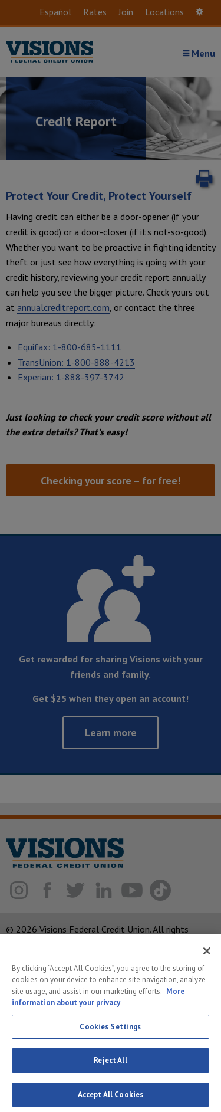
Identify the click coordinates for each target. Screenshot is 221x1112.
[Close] (207, 957)
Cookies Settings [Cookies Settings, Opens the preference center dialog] (110, 1033)
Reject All (110, 1067)
